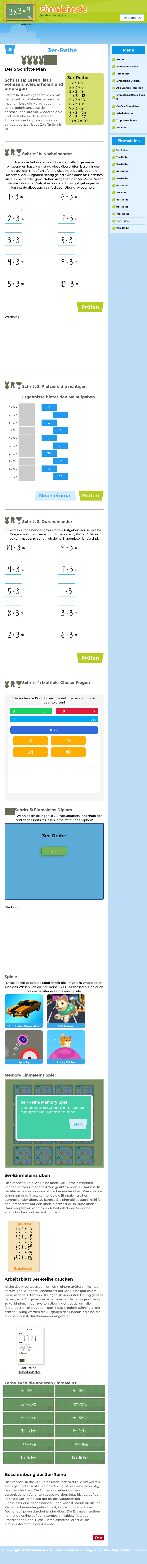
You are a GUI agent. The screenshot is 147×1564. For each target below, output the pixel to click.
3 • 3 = (16, 240)
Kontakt (121, 127)
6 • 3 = (69, 197)
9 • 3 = (69, 262)
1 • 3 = (16, 197)
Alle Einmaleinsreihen (129, 87)
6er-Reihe (122, 185)
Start (54, 860)
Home (120, 59)
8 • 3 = (69, 240)
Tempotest (122, 73)
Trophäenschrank (126, 120)
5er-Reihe (122, 178)
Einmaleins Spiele (127, 66)
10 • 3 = (69, 284)
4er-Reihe (122, 171)
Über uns (102, 1559)
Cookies (139, 1559)
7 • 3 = (69, 219)
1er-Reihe (122, 150)
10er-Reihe (122, 213)
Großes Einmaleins (127, 106)
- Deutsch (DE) (132, 18)
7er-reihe (121, 192)
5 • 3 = (16, 284)
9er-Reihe (122, 206)
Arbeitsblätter (124, 113)
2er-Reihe (122, 157)
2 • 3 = (16, 219)
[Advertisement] (69, 33)
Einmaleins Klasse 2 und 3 (130, 97)
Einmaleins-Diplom (128, 80)
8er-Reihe (122, 199)
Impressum (121, 1559)
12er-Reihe (122, 228)
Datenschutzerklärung (74, 1559)
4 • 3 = (16, 262)
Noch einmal (55, 498)
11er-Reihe (122, 220)
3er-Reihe (122, 164)
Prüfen (90, 307)
